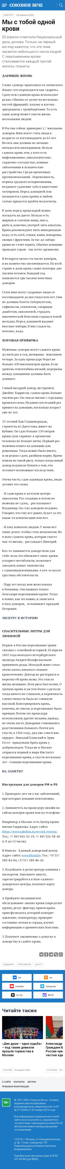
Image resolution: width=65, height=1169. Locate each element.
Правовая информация (15, 1086)
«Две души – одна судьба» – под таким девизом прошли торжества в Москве (22, 1049)
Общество (8, 15)
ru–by (17, 995)
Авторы (31, 1082)
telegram (48, 986)
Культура (7, 1070)
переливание (24, 964)
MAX (48, 995)
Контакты (19, 1082)
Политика (52, 1070)
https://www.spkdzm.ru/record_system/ (29, 831)
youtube (17, 986)
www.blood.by (31, 855)
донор (38, 964)
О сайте (6, 1082)
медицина (8, 964)
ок (48, 977)
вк (17, 977)
